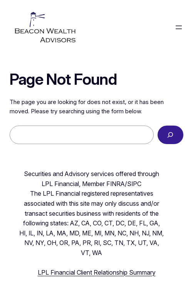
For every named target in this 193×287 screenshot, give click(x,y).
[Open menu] (178, 27)
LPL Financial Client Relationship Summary (97, 272)
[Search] (170, 135)
